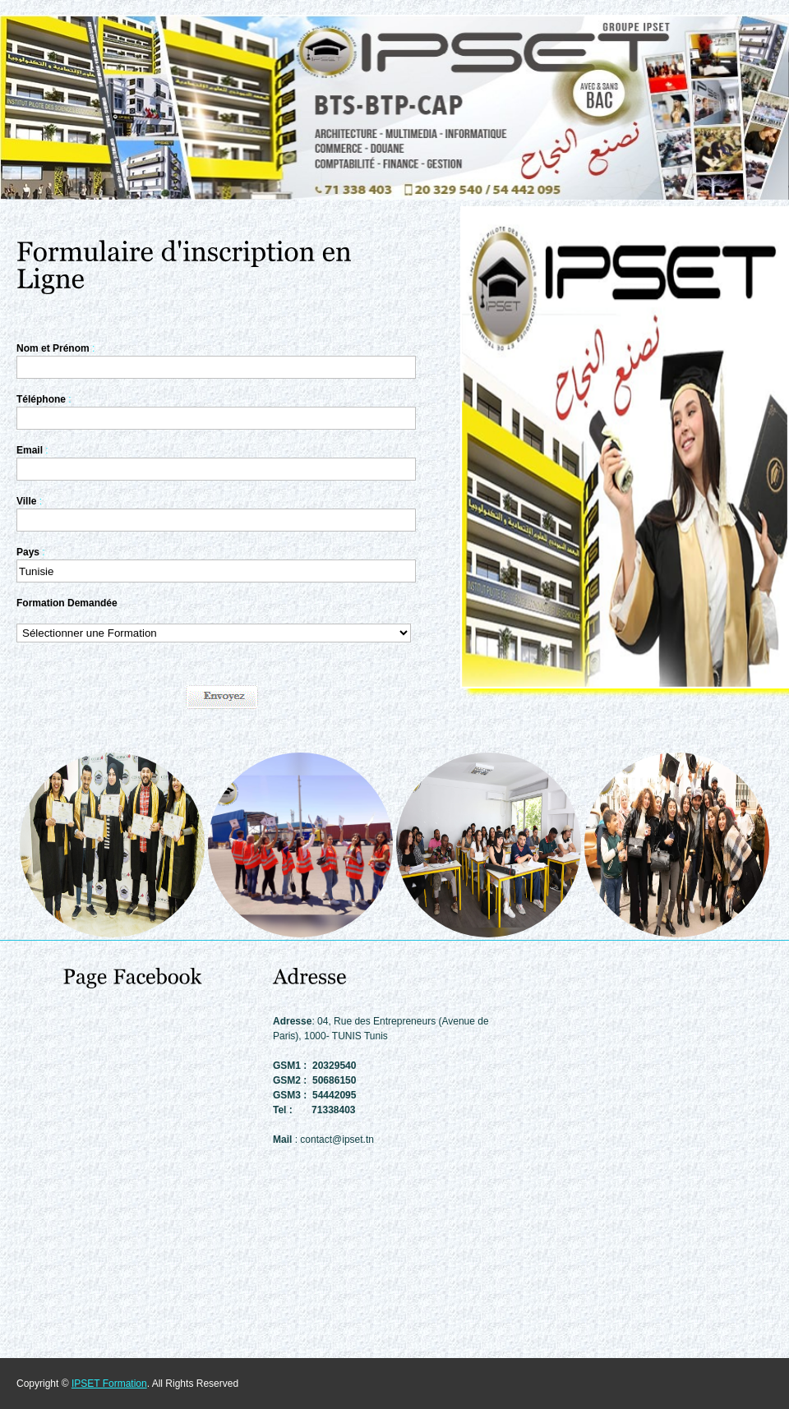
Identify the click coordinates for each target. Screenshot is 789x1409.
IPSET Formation (109, 1383)
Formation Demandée (67, 603)
